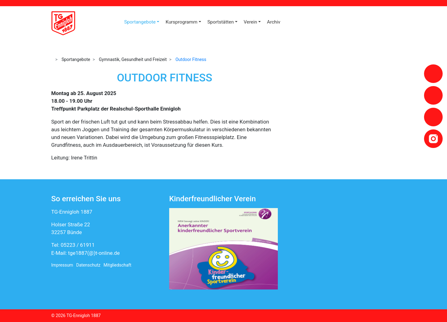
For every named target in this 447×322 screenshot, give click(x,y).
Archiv (273, 22)
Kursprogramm (181, 22)
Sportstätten (220, 22)
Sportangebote (140, 22)
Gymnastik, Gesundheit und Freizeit (133, 59)
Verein (250, 22)
